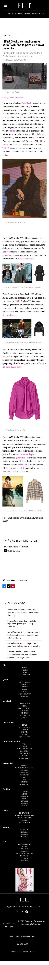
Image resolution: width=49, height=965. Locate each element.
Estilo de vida (38, 13)
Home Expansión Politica (24, 768)
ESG (24, 780)
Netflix (12, 131)
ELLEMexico (17, 911)
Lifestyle (24, 756)
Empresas (24, 765)
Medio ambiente (24, 844)
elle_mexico (24, 911)
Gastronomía (24, 703)
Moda (10, 13)
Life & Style (7, 722)
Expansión (7, 763)
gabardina (6, 255)
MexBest (6, 701)
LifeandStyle (25, 784)
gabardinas (20, 458)
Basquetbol (24, 751)
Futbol (24, 744)
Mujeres (24, 782)
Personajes (24, 711)
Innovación (24, 856)
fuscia (41, 363)
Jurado (24, 718)
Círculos (24, 687)
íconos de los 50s (26, 258)
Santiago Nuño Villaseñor (12, 97)
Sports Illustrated (11, 741)
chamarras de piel (27, 454)
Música (24, 734)
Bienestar (24, 713)
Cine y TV (24, 732)
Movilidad (24, 851)
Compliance (22, 944)
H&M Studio (23, 464)
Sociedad (24, 806)
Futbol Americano (24, 749)
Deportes (24, 730)
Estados (24, 801)
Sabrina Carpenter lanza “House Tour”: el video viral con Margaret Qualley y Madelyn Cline (22, 654)
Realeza (24, 684)
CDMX (24, 799)
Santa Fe (6, 471)
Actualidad (24, 830)
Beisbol (24, 746)
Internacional (24, 773)
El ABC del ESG (24, 858)
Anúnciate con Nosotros (22, 951)
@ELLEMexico (13, 550)
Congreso (25, 796)
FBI (32, 113)
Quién (5, 679)
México (24, 794)
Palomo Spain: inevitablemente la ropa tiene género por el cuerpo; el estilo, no (22, 624)
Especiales (24, 837)
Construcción (24, 813)
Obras (24, 777)
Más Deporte (25, 753)
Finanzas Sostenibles (24, 854)
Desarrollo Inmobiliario (24, 815)
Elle (4, 665)
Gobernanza (24, 849)
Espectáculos (24, 682)
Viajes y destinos (24, 708)
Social (24, 846)
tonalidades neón (13, 367)
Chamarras (23, 580)
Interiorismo (24, 822)
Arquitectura (24, 820)
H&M (17, 301)
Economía (24, 770)
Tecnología (24, 775)
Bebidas (24, 706)
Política (6, 789)
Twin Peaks (27, 103)
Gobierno (24, 792)
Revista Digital (24, 758)
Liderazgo (25, 832)
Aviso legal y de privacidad (22, 936)
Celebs (27, 13)
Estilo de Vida (24, 715)
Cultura (24, 696)
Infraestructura (24, 818)
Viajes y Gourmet (24, 694)
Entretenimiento (24, 727)
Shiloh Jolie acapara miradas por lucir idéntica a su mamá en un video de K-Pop (23, 612)
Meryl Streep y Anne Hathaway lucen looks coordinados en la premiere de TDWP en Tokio (23, 635)
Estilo (24, 725)
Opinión (24, 803)
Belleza (18, 13)
